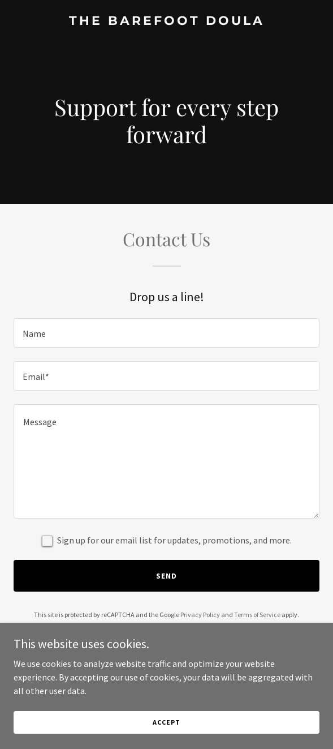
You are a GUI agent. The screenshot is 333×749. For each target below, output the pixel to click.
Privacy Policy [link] (200, 614)
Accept (166, 737)
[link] (166, 21)
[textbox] (166, 333)
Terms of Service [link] (257, 614)
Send (166, 576)
